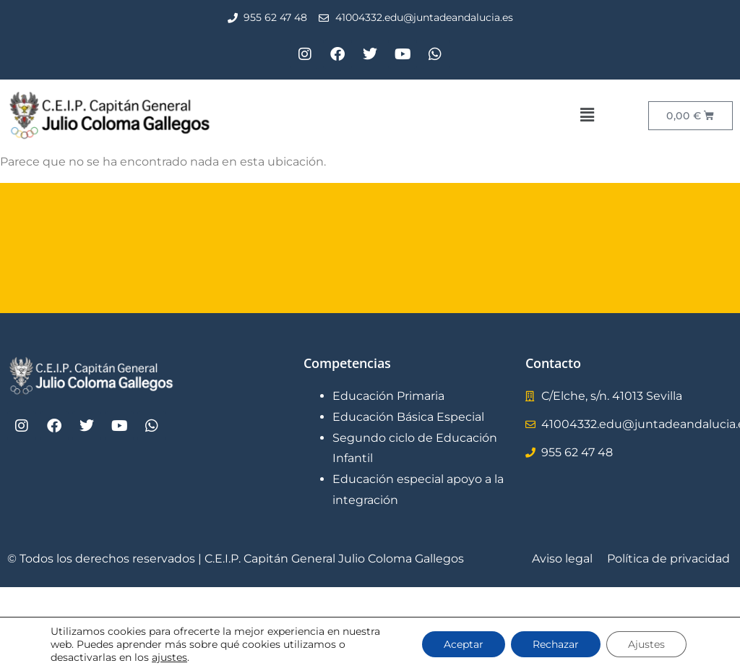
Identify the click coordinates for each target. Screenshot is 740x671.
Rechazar (556, 644)
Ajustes (646, 644)
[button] (587, 115)
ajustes (169, 657)
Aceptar (463, 644)
